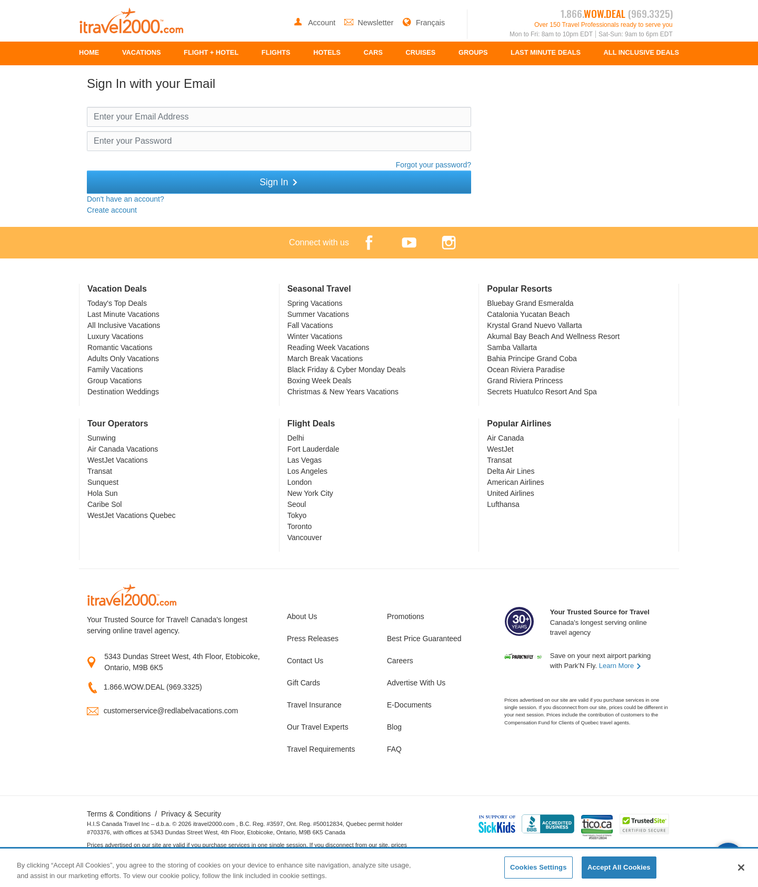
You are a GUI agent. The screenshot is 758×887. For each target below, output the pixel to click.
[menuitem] (89, 53)
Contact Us (305, 660)
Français (423, 22)
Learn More (620, 666)
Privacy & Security (191, 814)
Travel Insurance (314, 705)
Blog (394, 727)
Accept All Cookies (619, 867)
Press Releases (312, 638)
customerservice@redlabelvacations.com (171, 710)
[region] (379, 868)
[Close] (741, 867)
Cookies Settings (538, 867)
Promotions (405, 616)
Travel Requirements (321, 749)
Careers (400, 660)
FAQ (394, 749)
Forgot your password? (433, 165)
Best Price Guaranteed (424, 638)
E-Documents (409, 705)
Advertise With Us (416, 683)
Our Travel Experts (317, 727)
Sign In (279, 182)
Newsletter (370, 22)
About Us (302, 616)
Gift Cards (303, 683)
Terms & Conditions (119, 814)
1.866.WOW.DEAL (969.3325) (153, 687)
